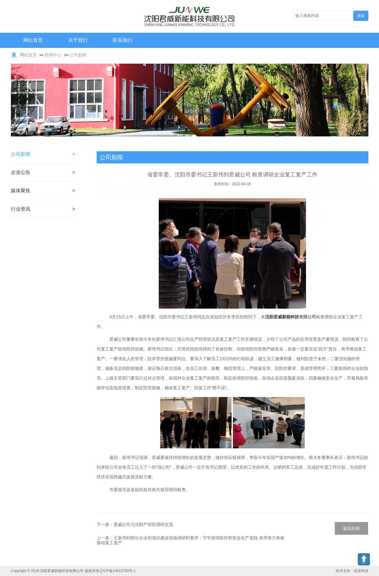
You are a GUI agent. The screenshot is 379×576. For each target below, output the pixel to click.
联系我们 (122, 40)
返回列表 (351, 528)
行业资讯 (20, 209)
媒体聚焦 (20, 190)
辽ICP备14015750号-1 (117, 571)
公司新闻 (77, 54)
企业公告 (20, 172)
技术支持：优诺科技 (352, 571)
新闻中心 (53, 54)
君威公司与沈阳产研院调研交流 (143, 524)
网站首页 (33, 40)
